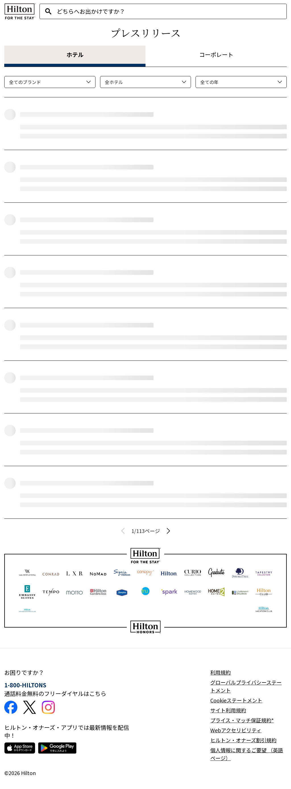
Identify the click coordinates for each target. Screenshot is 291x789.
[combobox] (171, 11)
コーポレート (216, 54)
